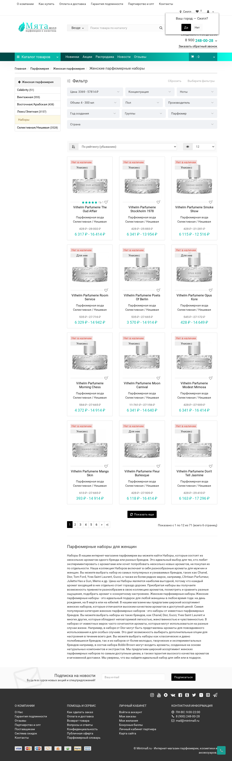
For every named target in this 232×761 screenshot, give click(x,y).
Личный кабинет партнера (137, 729)
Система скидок (26, 733)
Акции (87, 57)
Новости (124, 57)
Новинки (72, 57)
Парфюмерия (39, 68)
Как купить (46, 4)
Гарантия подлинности (107, 4)
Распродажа (105, 57)
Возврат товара (78, 720)
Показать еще (142, 514)
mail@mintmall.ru (185, 720)
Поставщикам (25, 729)
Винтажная (28, 97)
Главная (20, 68)
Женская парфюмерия (69, 68)
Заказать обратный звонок (198, 46)
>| (107, 524)
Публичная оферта (80, 733)
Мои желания (128, 720)
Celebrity (25, 90)
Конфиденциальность (82, 729)
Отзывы (140, 57)
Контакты (166, 4)
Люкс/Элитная (31, 111)
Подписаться (183, 677)
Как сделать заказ (80, 712)
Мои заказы (127, 716)
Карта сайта (127, 733)
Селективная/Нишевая (37, 127)
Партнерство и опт (141, 4)
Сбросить (174, 81)
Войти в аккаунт (130, 712)
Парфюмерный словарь (84, 737)
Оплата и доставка (72, 4)
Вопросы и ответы (80, 725)
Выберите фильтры (201, 81)
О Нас (19, 712)
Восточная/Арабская (35, 104)
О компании (25, 4)
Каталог (37, 56)
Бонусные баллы (131, 725)
